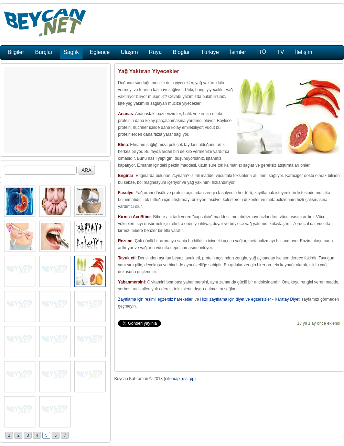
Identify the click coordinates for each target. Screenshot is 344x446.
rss (184, 378)
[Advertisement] (55, 110)
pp (192, 378)
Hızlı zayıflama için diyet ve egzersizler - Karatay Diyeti (250, 299)
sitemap (172, 378)
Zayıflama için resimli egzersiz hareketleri (155, 299)
